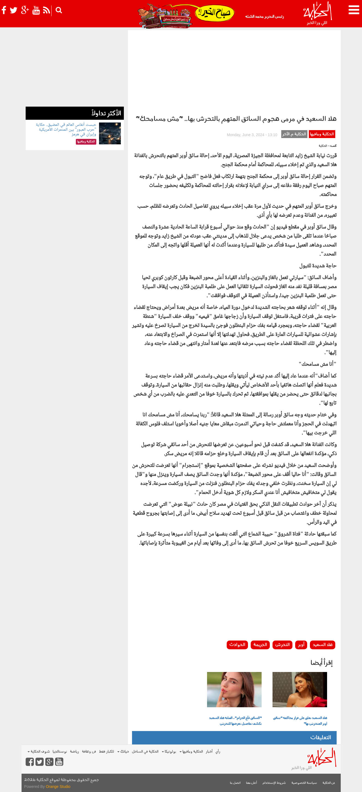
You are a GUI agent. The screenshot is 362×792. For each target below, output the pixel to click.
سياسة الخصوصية (304, 783)
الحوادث (237, 645)
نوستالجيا (60, 751)
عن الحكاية (328, 783)
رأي (217, 751)
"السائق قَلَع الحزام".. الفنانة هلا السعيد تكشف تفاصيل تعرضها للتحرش (235, 721)
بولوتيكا (169, 751)
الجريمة (260, 645)
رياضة (74, 751)
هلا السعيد (323, 645)
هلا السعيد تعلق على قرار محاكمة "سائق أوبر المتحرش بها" (300, 721)
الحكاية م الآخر (294, 134)
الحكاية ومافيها (322, 134)
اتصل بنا (235, 783)
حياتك (123, 751)
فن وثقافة (89, 751)
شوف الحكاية (39, 751)
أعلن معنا (251, 783)
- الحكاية (324, 146)
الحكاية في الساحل (145, 751)
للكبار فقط (106, 751)
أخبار (209, 751)
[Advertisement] (234, 71)
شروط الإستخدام (274, 783)
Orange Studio (58, 786)
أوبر (301, 645)
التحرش (282, 645)
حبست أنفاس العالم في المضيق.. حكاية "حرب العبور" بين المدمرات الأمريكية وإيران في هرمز (66, 129)
